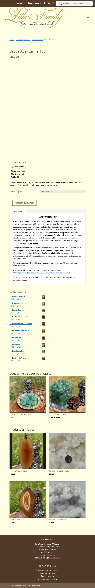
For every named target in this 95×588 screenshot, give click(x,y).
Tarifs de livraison (47, 552)
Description (17, 211)
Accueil (12, 40)
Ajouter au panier (24, 202)
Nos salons (20, 3)
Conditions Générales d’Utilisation (47, 544)
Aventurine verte (37, 40)
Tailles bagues (16, 192)
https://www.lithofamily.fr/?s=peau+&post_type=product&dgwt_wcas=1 (43, 273)
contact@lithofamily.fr (48, 579)
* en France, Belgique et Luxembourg (47, 558)
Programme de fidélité (47, 549)
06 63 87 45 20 (35, 3)
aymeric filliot (35, 585)
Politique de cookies (47, 555)
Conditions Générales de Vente (47, 546)
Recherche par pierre (23, 40)
